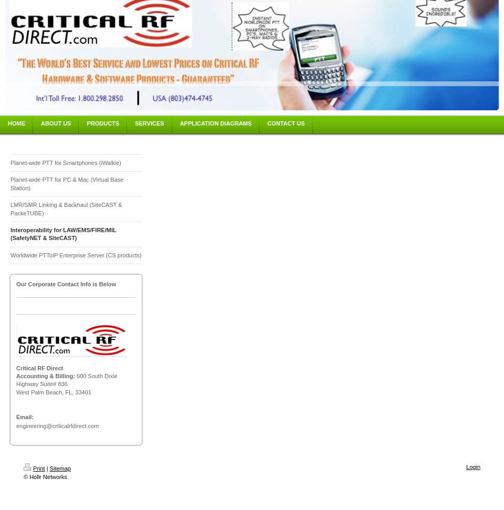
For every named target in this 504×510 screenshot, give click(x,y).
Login (473, 467)
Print (34, 468)
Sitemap (60, 468)
